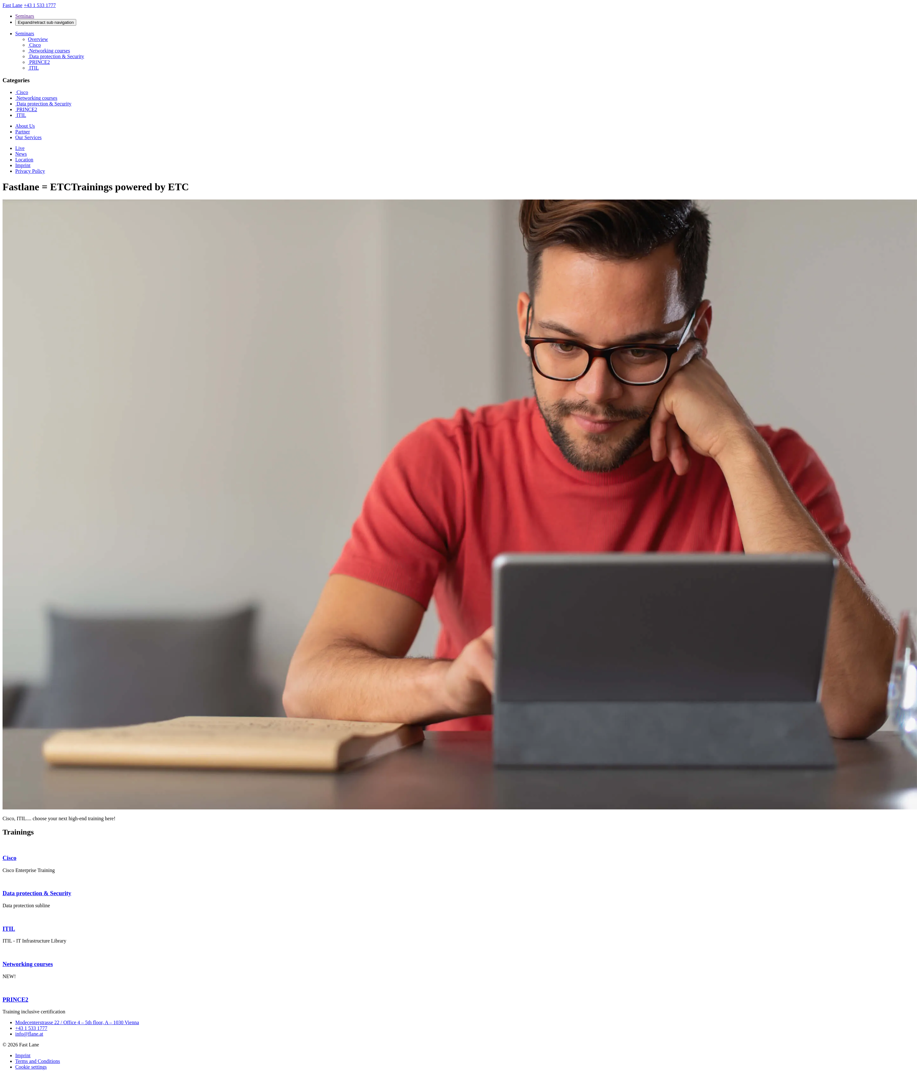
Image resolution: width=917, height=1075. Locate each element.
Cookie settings (31, 1067)
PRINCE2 (39, 62)
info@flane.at (29, 1034)
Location (24, 159)
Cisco (34, 45)
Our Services (28, 137)
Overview (38, 39)
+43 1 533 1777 (31, 1028)
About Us (25, 126)
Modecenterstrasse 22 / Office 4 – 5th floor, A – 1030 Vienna (77, 1022)
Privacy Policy (30, 171)
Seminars (24, 16)
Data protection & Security (56, 56)
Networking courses (49, 50)
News (21, 154)
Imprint (22, 165)
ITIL (33, 68)
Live (19, 148)
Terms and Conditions (37, 1061)
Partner (22, 131)
